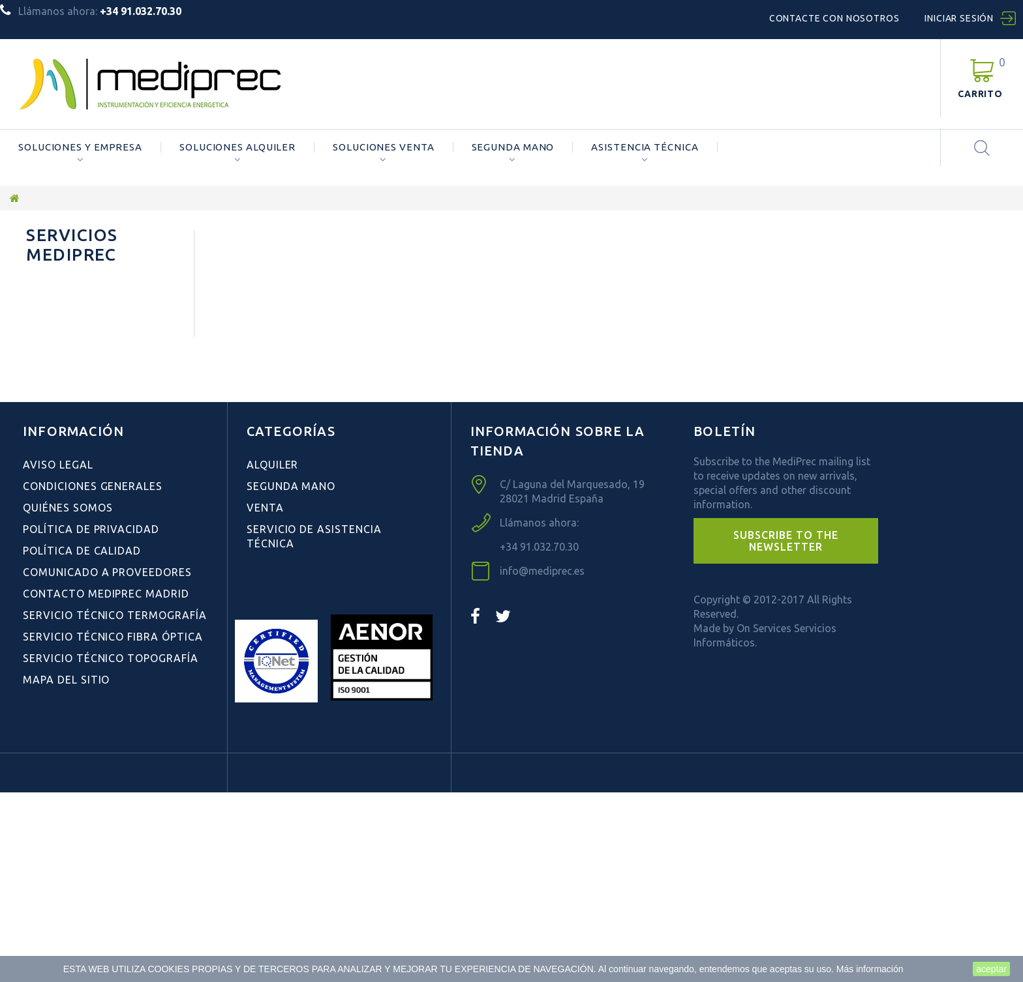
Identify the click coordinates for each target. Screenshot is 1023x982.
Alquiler (273, 654)
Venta (265, 697)
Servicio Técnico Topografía (110, 848)
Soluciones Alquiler (237, 147)
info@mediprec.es (542, 760)
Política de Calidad (82, 740)
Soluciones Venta (383, 147)
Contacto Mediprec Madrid (106, 783)
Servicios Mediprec (72, 244)
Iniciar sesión (959, 18)
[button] (786, 731)
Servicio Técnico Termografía (115, 805)
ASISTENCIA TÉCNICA (644, 147)
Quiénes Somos (67, 320)
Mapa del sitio (66, 869)
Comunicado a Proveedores (107, 762)
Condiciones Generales (89, 298)
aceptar (991, 969)
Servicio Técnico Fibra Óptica (113, 826)
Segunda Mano (513, 147)
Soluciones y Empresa (80, 147)
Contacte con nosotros (834, 18)
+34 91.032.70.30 (539, 736)
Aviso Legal (58, 654)
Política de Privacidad (91, 719)
